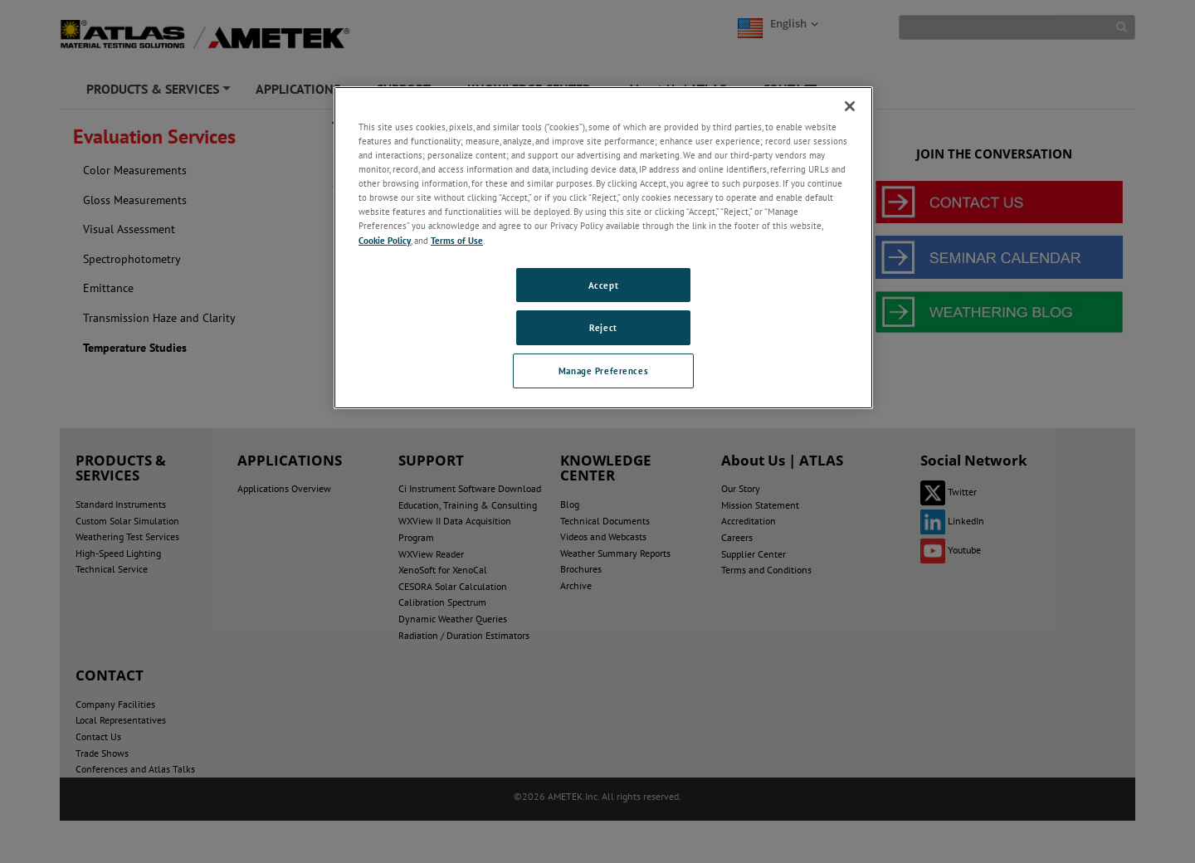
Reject (603, 327)
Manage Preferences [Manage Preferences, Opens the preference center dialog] (603, 370)
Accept (603, 285)
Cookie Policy (384, 240)
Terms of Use (457, 240)
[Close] (850, 106)
